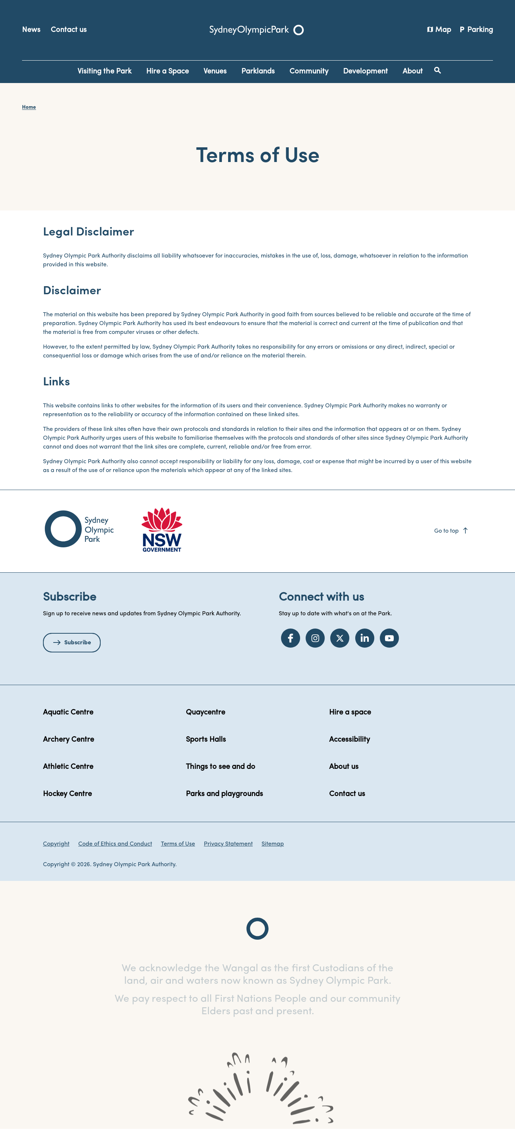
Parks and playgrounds (224, 799)
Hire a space (350, 717)
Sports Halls (206, 744)
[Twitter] (339, 642)
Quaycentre (205, 717)
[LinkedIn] (364, 642)
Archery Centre (68, 744)
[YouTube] (389, 642)
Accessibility (349, 744)
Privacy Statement (228, 849)
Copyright (56, 849)
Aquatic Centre (68, 717)
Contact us (69, 30)
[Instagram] (315, 642)
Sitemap (273, 849)
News (31, 30)
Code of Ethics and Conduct (115, 849)
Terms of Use (178, 849)
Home (29, 107)
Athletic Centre (68, 771)
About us (344, 771)
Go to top (451, 536)
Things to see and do (220, 771)
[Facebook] (290, 642)
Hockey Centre (67, 799)
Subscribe (77, 648)
